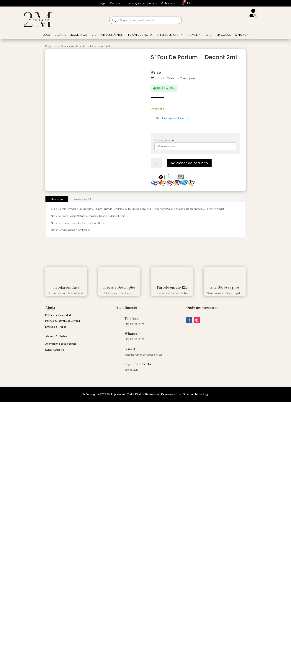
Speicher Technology (195, 394)
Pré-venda (193, 35)
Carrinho (116, 3)
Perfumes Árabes (111, 35)
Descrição (57, 199)
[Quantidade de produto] (156, 163)
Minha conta (169, 3)
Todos (45, 35)
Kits (93, 35)
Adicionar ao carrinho (189, 162)
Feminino (67, 46)
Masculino (224, 35)
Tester (208, 35)
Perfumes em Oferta (169, 35)
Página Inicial (53, 46)
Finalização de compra (141, 3)
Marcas (240, 35)
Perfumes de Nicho (139, 35)
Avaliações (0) (82, 199)
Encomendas (78, 35)
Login (102, 3)
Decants (60, 35)
